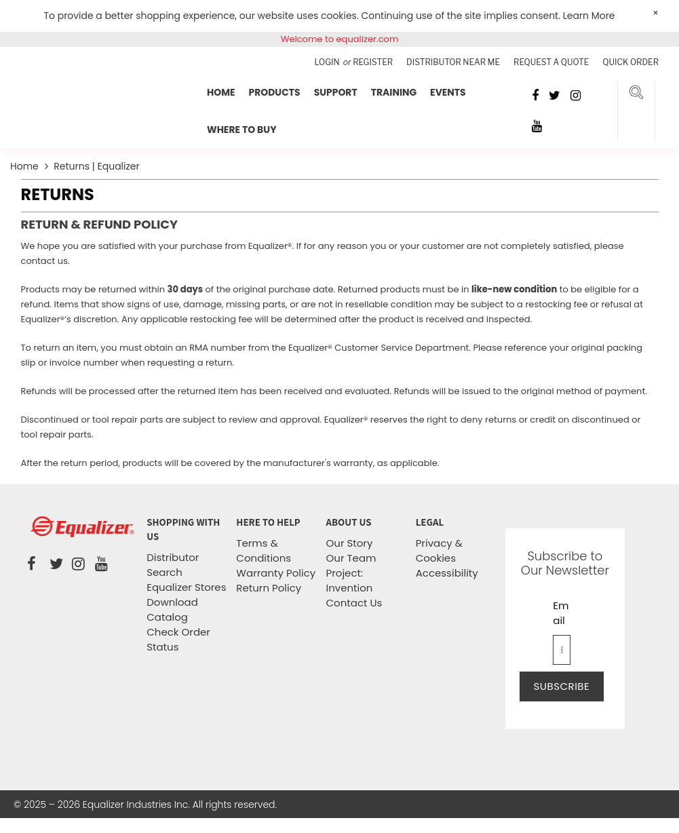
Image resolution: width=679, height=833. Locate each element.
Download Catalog (172, 609)
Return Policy (268, 588)
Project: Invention (349, 580)
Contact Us (354, 603)
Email (560, 612)
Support (335, 92)
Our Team (351, 558)
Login (328, 62)
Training (393, 92)
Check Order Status (178, 639)
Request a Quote (551, 62)
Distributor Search (173, 564)
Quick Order (630, 62)
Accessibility (447, 573)
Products (274, 92)
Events (448, 92)
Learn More (589, 15)
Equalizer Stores (186, 587)
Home (221, 92)
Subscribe (562, 686)
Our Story (349, 543)
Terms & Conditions (263, 550)
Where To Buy (241, 129)
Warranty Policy (275, 573)
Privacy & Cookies (439, 550)
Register (373, 62)
